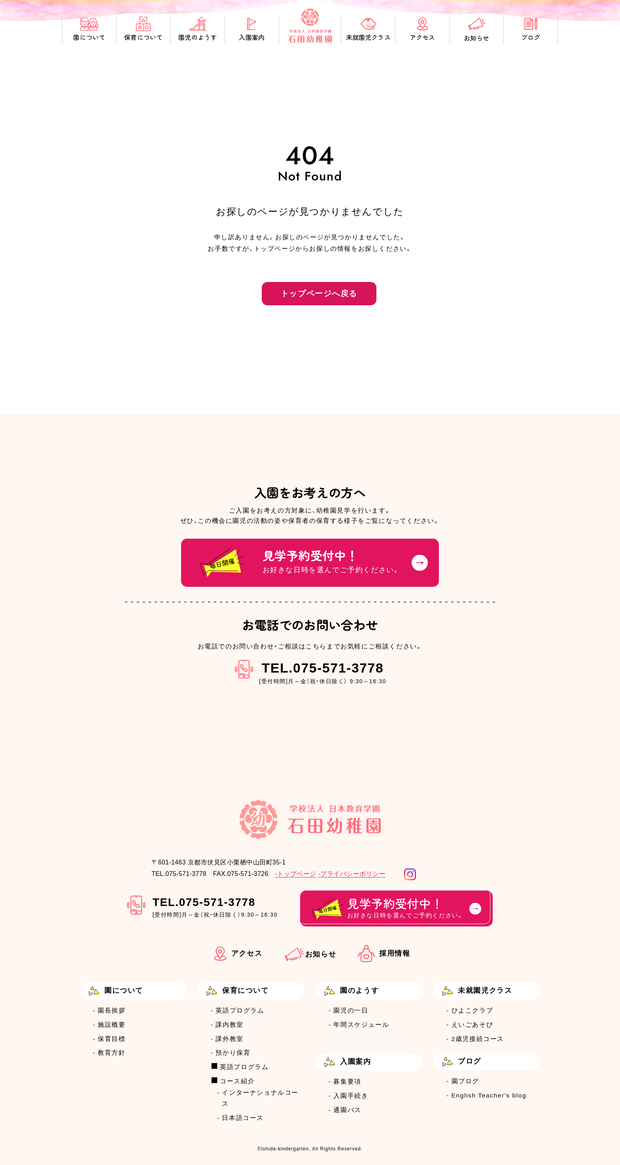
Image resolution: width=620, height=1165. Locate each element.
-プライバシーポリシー (352, 873)
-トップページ (295, 873)
